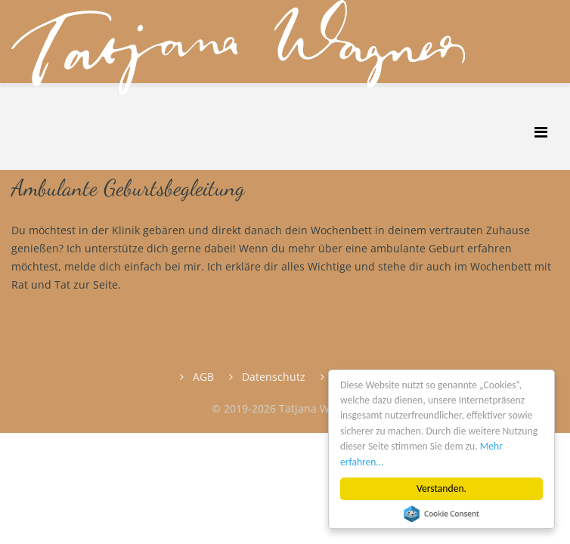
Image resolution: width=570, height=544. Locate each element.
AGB (202, 376)
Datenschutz (272, 376)
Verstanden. (441, 488)
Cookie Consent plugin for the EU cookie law (441, 513)
